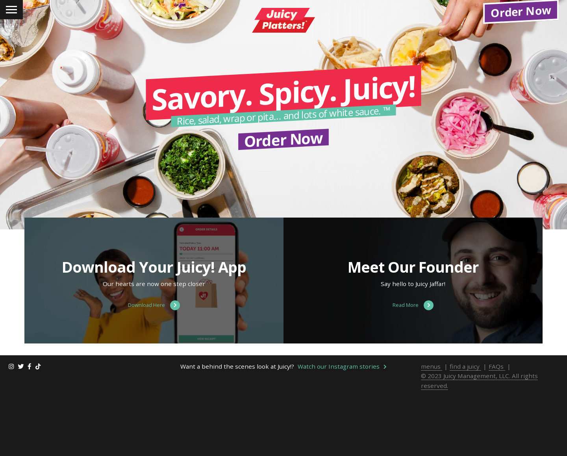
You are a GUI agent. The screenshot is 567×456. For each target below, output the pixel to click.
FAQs (497, 432)
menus (431, 432)
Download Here (154, 371)
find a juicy (465, 432)
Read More (413, 371)
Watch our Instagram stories (342, 432)
